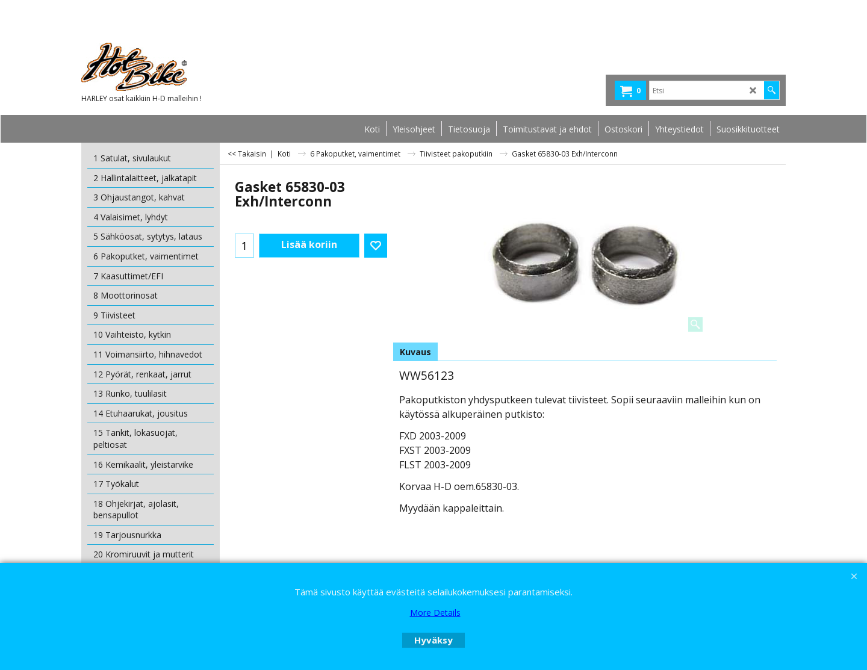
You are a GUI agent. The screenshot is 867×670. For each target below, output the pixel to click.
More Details (435, 612)
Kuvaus (415, 352)
